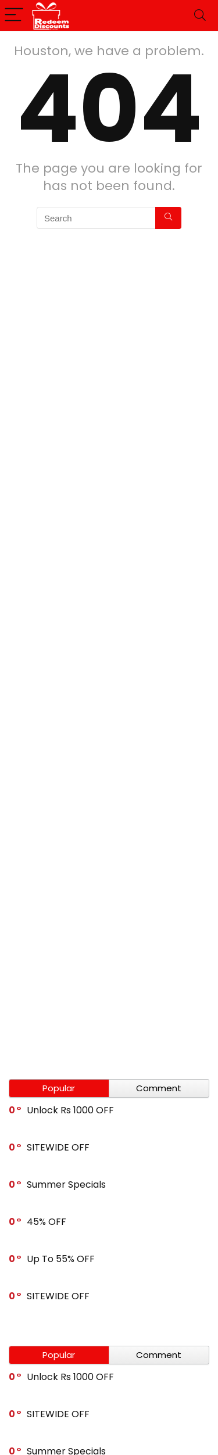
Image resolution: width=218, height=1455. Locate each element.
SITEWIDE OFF (58, 1147)
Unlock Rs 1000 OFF (70, 1110)
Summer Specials (66, 1184)
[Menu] (14, 15)
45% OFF (46, 1221)
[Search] (200, 15)
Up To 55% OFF (61, 1259)
